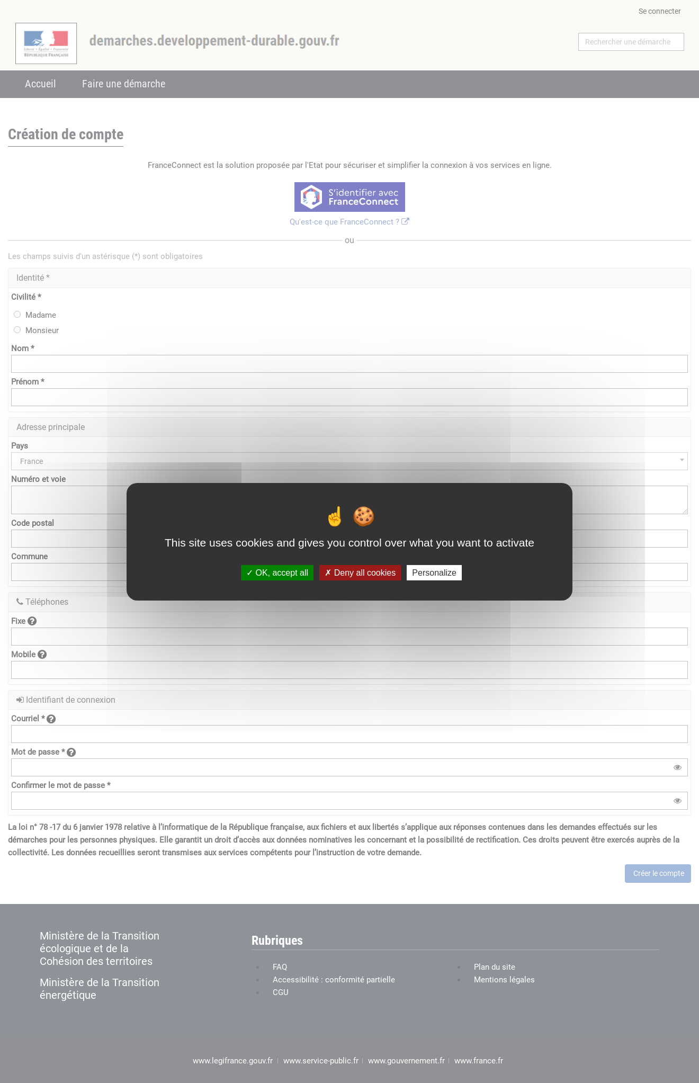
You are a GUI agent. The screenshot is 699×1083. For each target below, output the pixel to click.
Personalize (434, 572)
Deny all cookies (360, 572)
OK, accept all (277, 572)
